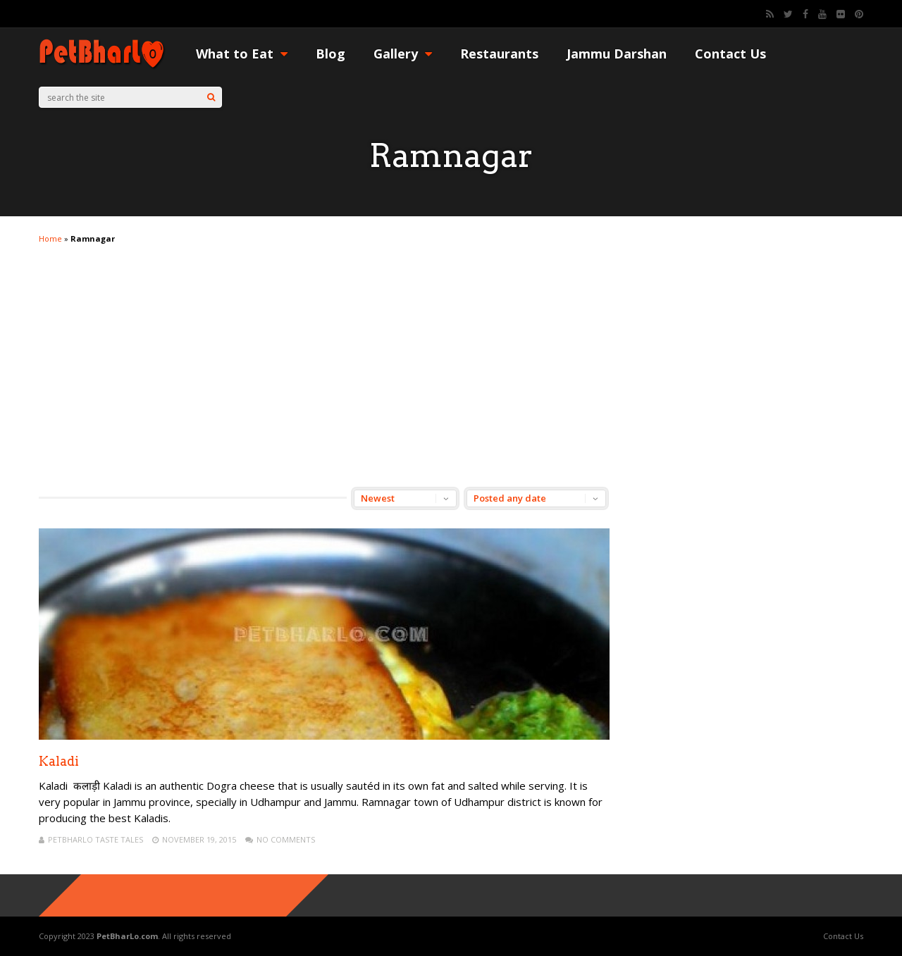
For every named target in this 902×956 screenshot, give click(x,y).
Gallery (402, 53)
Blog (330, 53)
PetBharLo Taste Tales (95, 839)
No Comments (286, 839)
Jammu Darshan (617, 53)
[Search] (211, 97)
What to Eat (242, 53)
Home (50, 238)
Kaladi (59, 761)
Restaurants (499, 53)
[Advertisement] (451, 353)
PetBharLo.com (127, 936)
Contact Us (730, 53)
